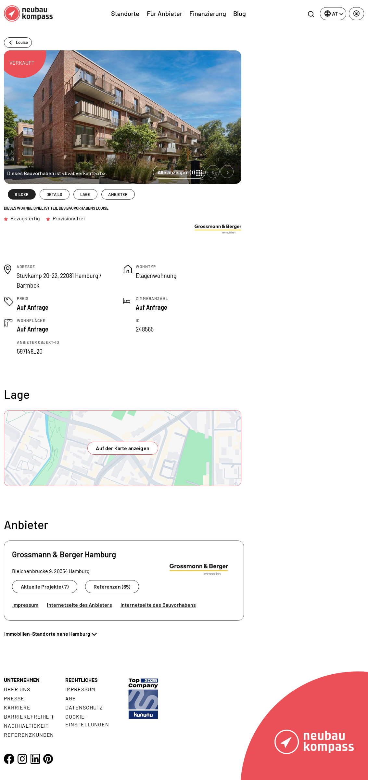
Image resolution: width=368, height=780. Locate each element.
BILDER (22, 194)
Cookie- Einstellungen (87, 720)
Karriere (17, 707)
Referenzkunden (29, 735)
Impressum (25, 605)
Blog (239, 13)
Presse (14, 698)
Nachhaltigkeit (26, 725)
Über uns (17, 689)
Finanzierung (207, 13)
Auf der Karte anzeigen (122, 448)
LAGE (85, 194)
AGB (70, 698)
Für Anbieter (164, 13)
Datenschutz (84, 707)
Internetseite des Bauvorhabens (158, 605)
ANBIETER (118, 194)
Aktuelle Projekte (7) (45, 586)
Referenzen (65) (112, 586)
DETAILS (54, 194)
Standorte (125, 13)
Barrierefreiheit (29, 716)
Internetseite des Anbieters (79, 605)
